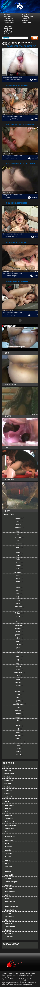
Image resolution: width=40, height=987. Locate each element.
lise (19, 707)
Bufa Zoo (7, 34)
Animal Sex (26, 19)
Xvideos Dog (8, 917)
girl (19, 556)
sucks (19, 562)
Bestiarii (25, 21)
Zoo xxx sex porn (10, 882)
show (19, 679)
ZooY (6, 832)
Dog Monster (8, 28)
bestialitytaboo (19, 704)
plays (19, 648)
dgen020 (12, 119)
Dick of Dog (8, 920)
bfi (19, 534)
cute (19, 590)
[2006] (19, 701)
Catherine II (8, 32)
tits (19, 610)
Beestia (7, 850)
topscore (19, 691)
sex (19, 663)
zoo (19, 547)
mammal (19, 735)
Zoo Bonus (8, 840)
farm (19, 732)
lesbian (19, 628)
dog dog (25, 8)
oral (19, 541)
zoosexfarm (19, 673)
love (19, 739)
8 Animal (7, 857)
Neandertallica (9, 837)
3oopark (7, 913)
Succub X (7, 888)
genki (7, 119)
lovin (19, 745)
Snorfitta (7, 872)
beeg (19, 631)
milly (19, 694)
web (19, 600)
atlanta (19, 676)
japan (19, 587)
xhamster (19, 544)
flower (19, 714)
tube (19, 641)
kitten (19, 578)
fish (16, 119)
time (19, 531)
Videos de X (8, 822)
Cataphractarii (9, 22)
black (19, 553)
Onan (6, 898)
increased (11, 158)
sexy (19, 582)
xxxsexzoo (19, 625)
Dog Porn (25, 15)
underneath (17, 79)
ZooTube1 (7, 878)
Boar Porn (7, 847)
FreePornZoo (8, 19)
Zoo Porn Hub (9, 927)
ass (7, 158)
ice (19, 720)
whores (19, 565)
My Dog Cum (8, 933)
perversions (19, 742)
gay (19, 660)
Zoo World (8, 875)
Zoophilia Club (9, 825)
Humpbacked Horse (11, 907)
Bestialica (7, 930)
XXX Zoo (7, 860)
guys (19, 669)
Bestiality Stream (10, 910)
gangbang (19, 572)
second (19, 528)
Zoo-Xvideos (8, 867)
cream (19, 726)
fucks (19, 559)
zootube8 (19, 607)
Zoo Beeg (7, 853)
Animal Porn (26, 22)
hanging (7, 197)
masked (19, 644)
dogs (19, 616)
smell (9, 236)
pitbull (19, 748)
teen (19, 594)
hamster (19, 682)
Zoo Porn (7, 15)
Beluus (6, 895)
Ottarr (6, 843)
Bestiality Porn (9, 21)
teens (19, 575)
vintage (19, 685)
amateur (19, 717)
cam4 (19, 603)
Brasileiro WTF (9, 902)
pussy (16, 158)
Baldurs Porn (9, 892)
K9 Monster (8, 26)
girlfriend (19, 537)
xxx (19, 656)
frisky (19, 622)
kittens (19, 524)
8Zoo (6, 863)
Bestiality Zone (27, 17)
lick (19, 729)
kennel (19, 755)
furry (19, 651)
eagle (11, 79)
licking (19, 638)
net (7, 236)
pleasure (19, 710)
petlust (19, 666)
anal (19, 697)
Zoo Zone (7, 17)
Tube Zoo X (8, 937)
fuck (19, 597)
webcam (19, 518)
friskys (19, 751)
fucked (19, 613)
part (19, 521)
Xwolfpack (8, 818)
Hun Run (7, 30)
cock (19, 569)
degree (7, 79)
